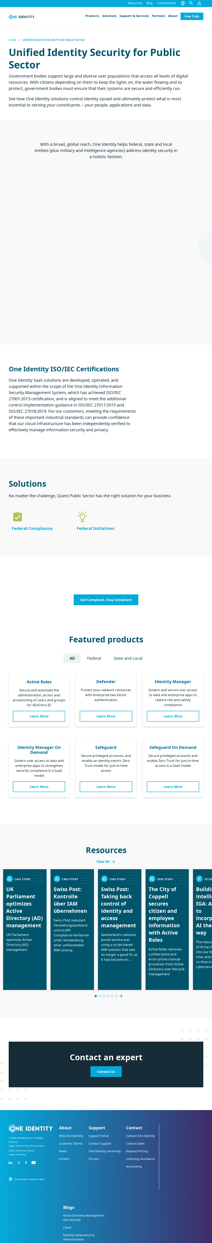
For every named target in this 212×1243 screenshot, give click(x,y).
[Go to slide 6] (114, 964)
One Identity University (105, 1119)
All (72, 658)
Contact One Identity (140, 1104)
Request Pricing (137, 1119)
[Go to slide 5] (110, 964)
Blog (149, 3)
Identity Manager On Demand (39, 750)
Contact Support (100, 1112)
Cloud (67, 1196)
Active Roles (39, 682)
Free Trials (192, 16)
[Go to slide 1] (93, 964)
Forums (94, 1127)
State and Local (127, 658)
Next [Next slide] (122, 964)
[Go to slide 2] (97, 964)
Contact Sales (135, 1112)
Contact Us (106, 1040)
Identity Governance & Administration (78, 1205)
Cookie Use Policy (17, 1122)
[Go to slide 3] (102, 964)
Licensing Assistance (140, 1127)
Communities (167, 3)
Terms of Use (22, 1114)
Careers (64, 1127)
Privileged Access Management (75, 1217)
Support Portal (99, 1104)
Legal (11, 1114)
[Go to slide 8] (118, 964)
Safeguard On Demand (172, 747)
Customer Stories (71, 1112)
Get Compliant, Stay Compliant (106, 600)
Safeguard (106, 747)
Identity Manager (173, 681)
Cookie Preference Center (21, 1119)
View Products (134, 241)
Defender (106, 681)
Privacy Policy (37, 1114)
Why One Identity (71, 1104)
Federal (94, 658)
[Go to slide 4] (106, 964)
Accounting (134, 1135)
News (63, 1119)
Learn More (39, 716)
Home (12, 40)
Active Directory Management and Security (83, 1186)
